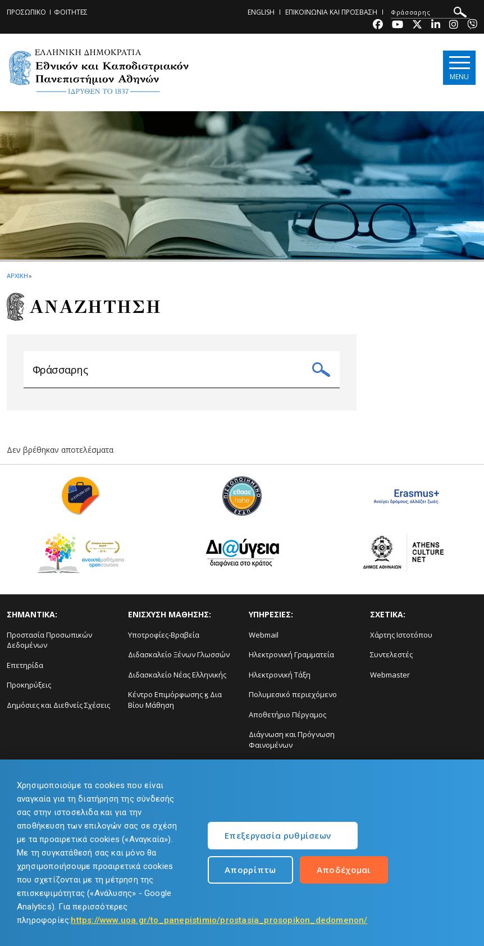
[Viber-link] (472, 25)
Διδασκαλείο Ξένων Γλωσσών (179, 659)
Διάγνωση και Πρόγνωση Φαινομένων (292, 744)
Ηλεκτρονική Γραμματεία (291, 659)
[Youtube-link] (397, 25)
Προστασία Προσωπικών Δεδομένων (49, 644)
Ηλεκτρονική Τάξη (280, 679)
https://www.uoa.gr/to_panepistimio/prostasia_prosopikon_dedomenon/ (219, 920)
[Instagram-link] (453, 25)
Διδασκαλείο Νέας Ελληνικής (177, 679)
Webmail (263, 639)
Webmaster (390, 679)
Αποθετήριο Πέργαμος (287, 719)
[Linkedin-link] (435, 25)
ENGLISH (261, 12)
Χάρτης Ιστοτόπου (401, 639)
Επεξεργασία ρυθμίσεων (278, 835)
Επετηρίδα (25, 670)
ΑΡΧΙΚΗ (17, 275)
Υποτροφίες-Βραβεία (163, 639)
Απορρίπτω (250, 869)
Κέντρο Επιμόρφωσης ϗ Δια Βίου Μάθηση (175, 704)
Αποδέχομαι (344, 869)
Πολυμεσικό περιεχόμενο (293, 699)
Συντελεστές (391, 659)
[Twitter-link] (417, 25)
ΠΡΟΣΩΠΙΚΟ (26, 12)
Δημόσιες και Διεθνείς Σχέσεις (58, 709)
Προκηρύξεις (29, 689)
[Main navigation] (458, 68)
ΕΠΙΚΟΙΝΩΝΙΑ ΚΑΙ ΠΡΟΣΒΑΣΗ (331, 12)
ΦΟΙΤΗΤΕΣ (71, 12)
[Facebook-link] (378, 25)
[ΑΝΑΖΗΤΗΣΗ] (430, 12)
